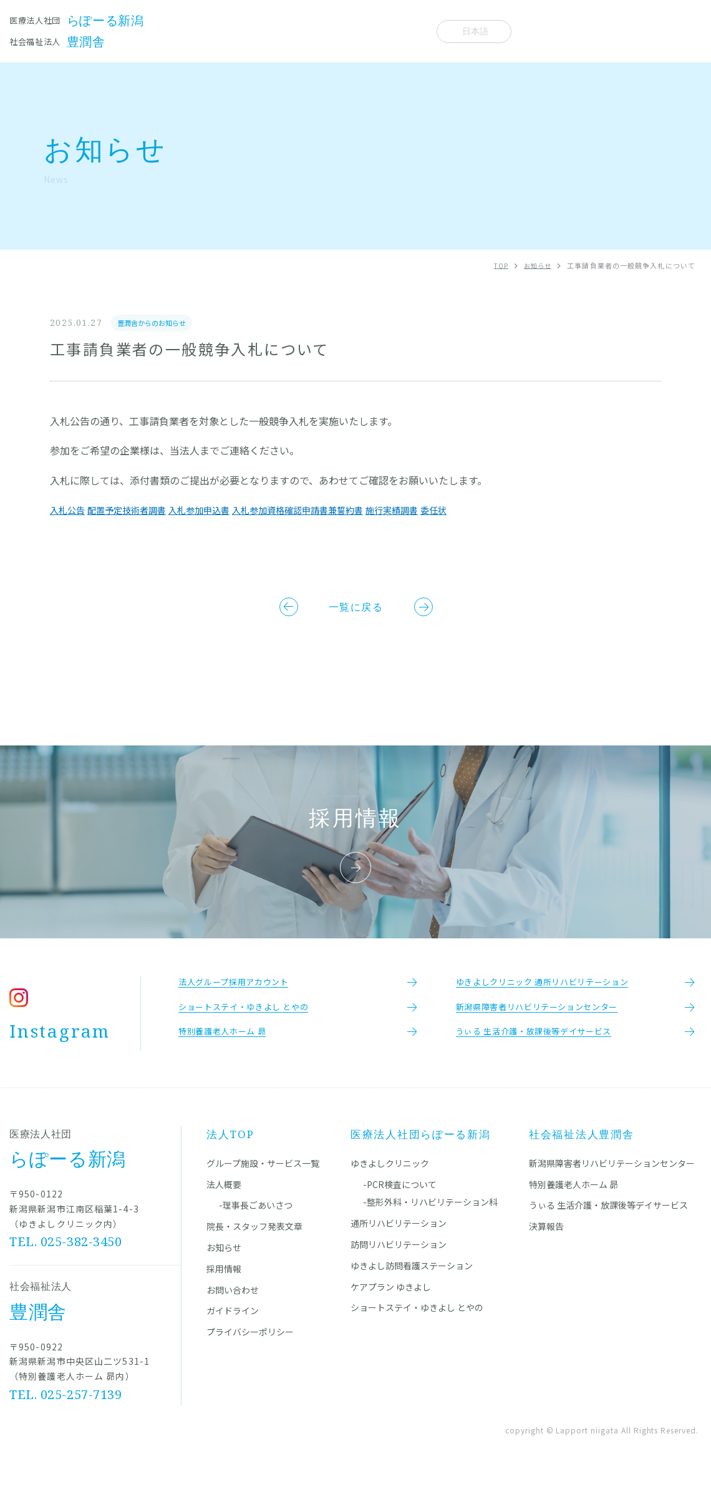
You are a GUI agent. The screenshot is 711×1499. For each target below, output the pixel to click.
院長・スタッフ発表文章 (268, 30)
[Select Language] (474, 31)
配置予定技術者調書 (137, 510)
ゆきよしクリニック (390, 1181)
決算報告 (546, 1245)
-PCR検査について (400, 1202)
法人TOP (230, 1153)
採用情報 (223, 1286)
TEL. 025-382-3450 (66, 1260)
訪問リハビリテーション (399, 1263)
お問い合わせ (232, 1308)
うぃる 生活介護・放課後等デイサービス (608, 1223)
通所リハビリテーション (399, 1242)
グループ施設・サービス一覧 (262, 1181)
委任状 (486, 510)
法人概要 (406, 30)
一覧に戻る (356, 609)
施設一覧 (181, 30)
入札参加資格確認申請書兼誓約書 (332, 510)
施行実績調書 (439, 510)
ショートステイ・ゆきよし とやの (417, 1326)
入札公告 (70, 510)
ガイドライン (232, 1329)
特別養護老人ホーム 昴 (573, 1202)
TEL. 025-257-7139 (66, 1413)
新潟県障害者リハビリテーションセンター (612, 1181)
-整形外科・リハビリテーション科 (430, 1220)
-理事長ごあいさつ (256, 1223)
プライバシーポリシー (250, 1350)
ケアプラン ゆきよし (391, 1305)
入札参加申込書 (219, 510)
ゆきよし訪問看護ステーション (412, 1283)
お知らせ (356, 30)
